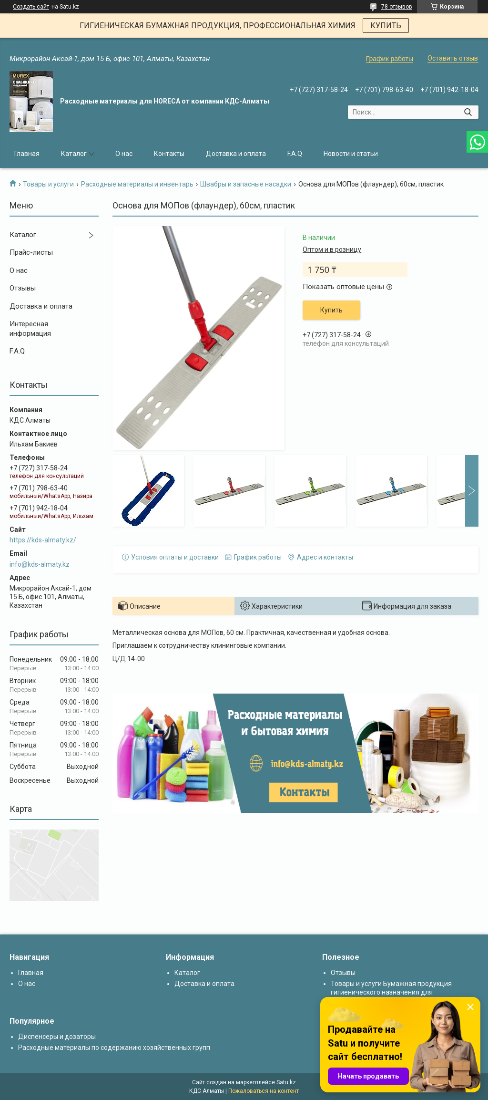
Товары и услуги (48, 184)
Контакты (169, 153)
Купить (331, 310)
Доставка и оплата (236, 153)
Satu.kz (286, 1082)
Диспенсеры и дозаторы (57, 1036)
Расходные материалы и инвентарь (137, 184)
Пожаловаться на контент (263, 1091)
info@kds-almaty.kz (40, 564)
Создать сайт (31, 6)
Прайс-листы (31, 252)
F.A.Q (294, 153)
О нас (123, 153)
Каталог (74, 153)
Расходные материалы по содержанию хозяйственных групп (114, 1047)
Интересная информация (30, 329)
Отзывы (23, 288)
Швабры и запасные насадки (245, 184)
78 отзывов (396, 6)
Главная (27, 153)
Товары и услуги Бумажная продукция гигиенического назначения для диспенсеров (391, 992)
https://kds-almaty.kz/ (43, 540)
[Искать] (467, 112)
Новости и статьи (351, 153)
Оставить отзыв (452, 58)
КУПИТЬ (385, 25)
